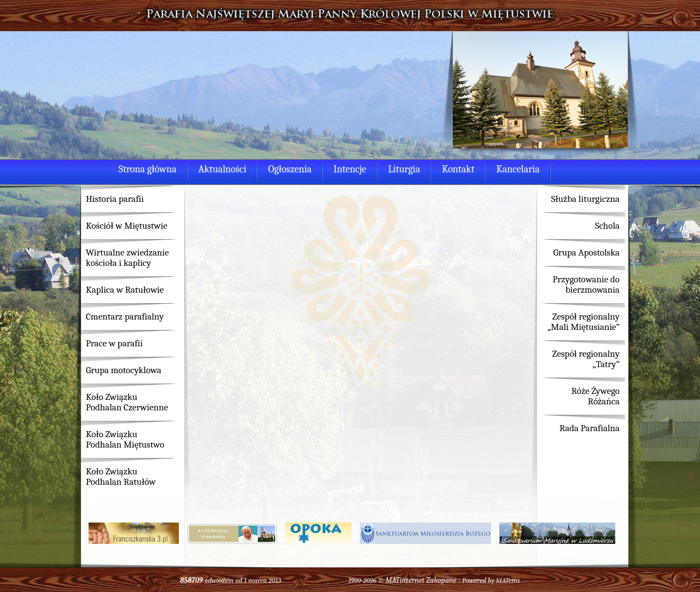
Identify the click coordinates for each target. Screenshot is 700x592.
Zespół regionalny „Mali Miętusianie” (583, 321)
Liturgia (404, 169)
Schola (607, 225)
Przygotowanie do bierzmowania (586, 284)
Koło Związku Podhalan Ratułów (121, 476)
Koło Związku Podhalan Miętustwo (125, 439)
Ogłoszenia (289, 169)
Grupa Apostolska (586, 252)
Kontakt (458, 169)
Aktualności (223, 169)
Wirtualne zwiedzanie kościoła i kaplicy (127, 257)
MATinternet (405, 580)
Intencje (350, 169)
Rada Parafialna (589, 428)
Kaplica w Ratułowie (125, 290)
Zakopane (441, 580)
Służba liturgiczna (585, 199)
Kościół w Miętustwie (126, 225)
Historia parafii (115, 199)
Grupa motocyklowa (123, 370)
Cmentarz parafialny (125, 316)
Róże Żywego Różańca (595, 396)
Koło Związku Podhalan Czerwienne (127, 402)
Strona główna (148, 169)
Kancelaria (517, 169)
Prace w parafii (114, 343)
